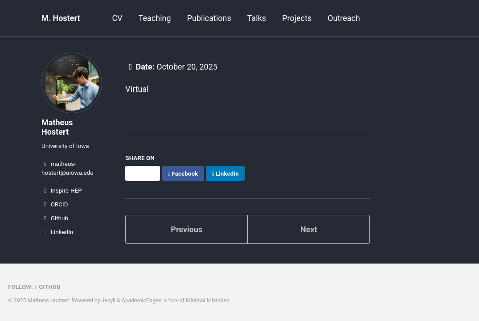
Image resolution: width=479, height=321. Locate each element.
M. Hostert (60, 18)
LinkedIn (57, 231)
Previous (186, 229)
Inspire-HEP (61, 190)
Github (54, 218)
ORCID (54, 204)
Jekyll (109, 300)
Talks (256, 18)
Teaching (155, 18)
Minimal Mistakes (207, 300)
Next (308, 229)
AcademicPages (141, 300)
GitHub (48, 286)
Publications (209, 18)
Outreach (344, 18)
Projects (296, 18)
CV (117, 18)
